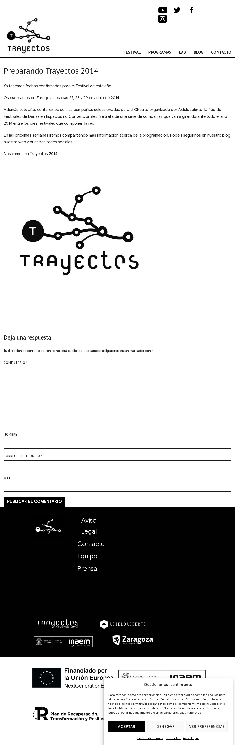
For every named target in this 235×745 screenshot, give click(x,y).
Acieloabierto (190, 109)
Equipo (87, 556)
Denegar (166, 726)
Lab (182, 52)
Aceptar (126, 726)
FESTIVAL (132, 52)
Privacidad (173, 738)
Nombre (12, 434)
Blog (199, 52)
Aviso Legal (191, 738)
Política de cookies (150, 738)
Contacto (221, 52)
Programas (159, 52)
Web (7, 477)
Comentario (16, 363)
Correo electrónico (23, 456)
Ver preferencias (207, 726)
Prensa (87, 569)
